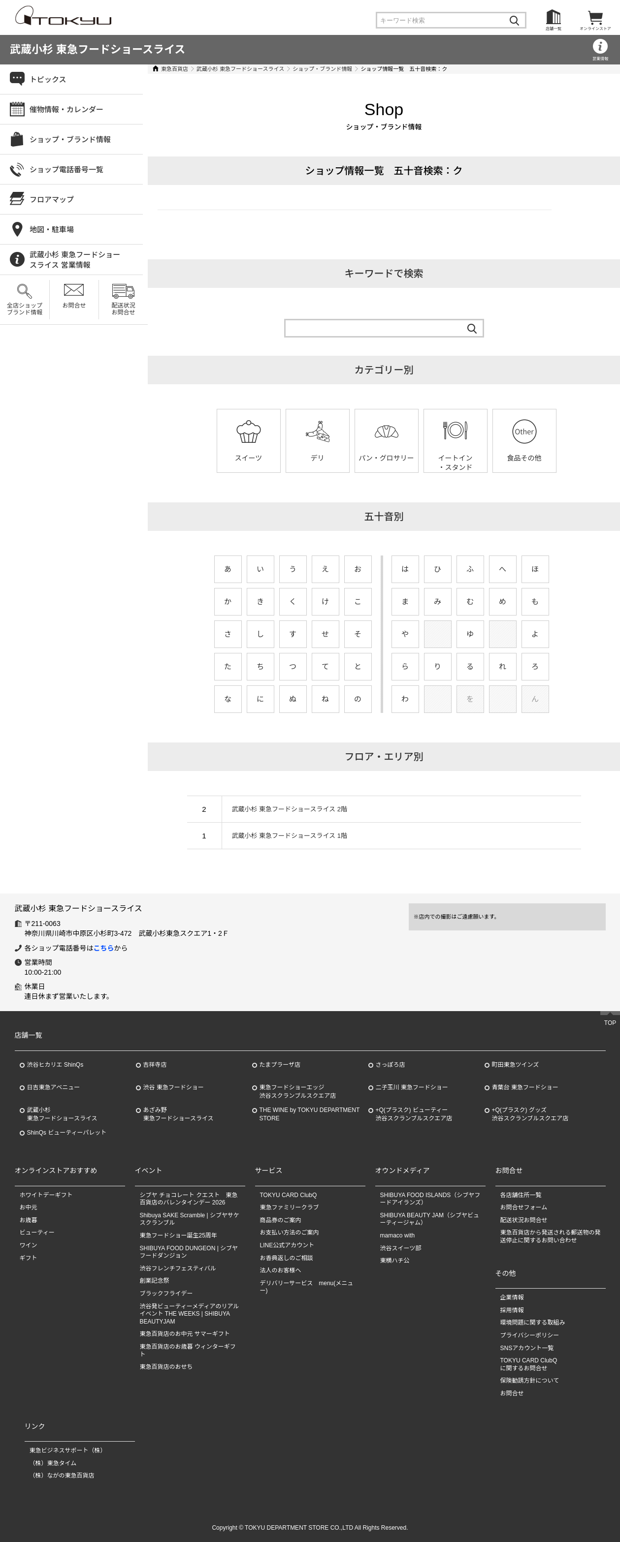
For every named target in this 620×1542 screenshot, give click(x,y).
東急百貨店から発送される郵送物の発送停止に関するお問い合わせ (550, 1236)
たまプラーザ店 (280, 1064)
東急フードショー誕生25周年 (178, 1235)
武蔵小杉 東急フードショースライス (97, 49)
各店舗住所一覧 (521, 1195)
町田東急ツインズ (515, 1064)
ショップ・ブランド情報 (322, 69)
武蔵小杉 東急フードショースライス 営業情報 (75, 259)
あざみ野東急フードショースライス (178, 1114)
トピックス (48, 79)
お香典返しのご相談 (286, 1258)
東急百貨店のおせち (166, 1366)
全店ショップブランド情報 (24, 309)
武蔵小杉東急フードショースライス (62, 1114)
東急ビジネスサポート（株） (68, 1450)
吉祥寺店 (155, 1064)
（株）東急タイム (53, 1463)
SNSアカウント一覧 (527, 1348)
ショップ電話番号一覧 (66, 169)
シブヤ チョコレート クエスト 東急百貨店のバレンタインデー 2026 (189, 1199)
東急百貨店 (174, 69)
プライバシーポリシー (529, 1335)
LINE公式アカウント (287, 1245)
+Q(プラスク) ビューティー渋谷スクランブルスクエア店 (414, 1114)
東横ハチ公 (395, 1260)
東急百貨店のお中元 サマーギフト (185, 1333)
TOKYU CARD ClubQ (288, 1195)
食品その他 (524, 458)
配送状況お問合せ (123, 309)
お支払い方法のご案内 (289, 1232)
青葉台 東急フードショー (525, 1087)
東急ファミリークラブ (289, 1207)
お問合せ (74, 305)
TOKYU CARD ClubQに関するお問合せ (528, 1364)
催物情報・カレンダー (66, 109)
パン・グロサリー (386, 458)
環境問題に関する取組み (532, 1322)
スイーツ (248, 458)
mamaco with (397, 1235)
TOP (610, 1022)
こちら (104, 948)
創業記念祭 (154, 1280)
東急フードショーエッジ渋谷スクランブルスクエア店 (298, 1091)
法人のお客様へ (280, 1270)
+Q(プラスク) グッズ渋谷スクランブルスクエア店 (530, 1114)
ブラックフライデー (166, 1293)
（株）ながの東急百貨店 (62, 1475)
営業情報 (600, 59)
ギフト (28, 1258)
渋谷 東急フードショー (173, 1087)
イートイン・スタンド (455, 463)
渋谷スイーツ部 (401, 1248)
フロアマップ (52, 199)
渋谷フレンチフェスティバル (178, 1268)
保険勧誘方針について (529, 1380)
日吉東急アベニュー (53, 1087)
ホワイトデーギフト (46, 1195)
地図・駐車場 (52, 229)
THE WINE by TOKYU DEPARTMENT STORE (310, 1114)
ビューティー (37, 1232)
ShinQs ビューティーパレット (67, 1132)
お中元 (28, 1207)
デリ (318, 458)
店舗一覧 (553, 29)
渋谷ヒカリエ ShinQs (55, 1064)
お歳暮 (28, 1220)
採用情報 (512, 1310)
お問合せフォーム (524, 1207)
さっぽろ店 (390, 1064)
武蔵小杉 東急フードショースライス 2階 (289, 809)
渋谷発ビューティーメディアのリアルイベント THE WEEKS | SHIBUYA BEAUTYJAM (189, 1314)
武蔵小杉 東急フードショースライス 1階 (289, 835)
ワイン (28, 1245)
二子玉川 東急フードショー (412, 1087)
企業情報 (512, 1297)
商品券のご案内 (280, 1220)
